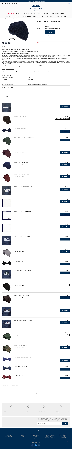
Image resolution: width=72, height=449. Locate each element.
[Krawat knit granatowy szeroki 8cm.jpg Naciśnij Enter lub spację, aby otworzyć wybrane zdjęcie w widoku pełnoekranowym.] (18, 31)
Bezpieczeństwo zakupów (50, 437)
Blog (36, 436)
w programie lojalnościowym (55, 28)
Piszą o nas (36, 438)
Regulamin (50, 434)
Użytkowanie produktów (22, 434)
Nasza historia (63, 436)
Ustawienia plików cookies (50, 435)
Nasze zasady (63, 437)
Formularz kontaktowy (63, 435)
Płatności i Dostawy (36, 435)
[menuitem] (11, 13)
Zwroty (22, 435)
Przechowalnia (8, 435)
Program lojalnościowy (8, 436)
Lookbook (36, 437)
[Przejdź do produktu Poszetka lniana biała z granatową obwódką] (36, 398)
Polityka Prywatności (50, 436)
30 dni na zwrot (61, 409)
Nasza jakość (63, 438)
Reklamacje (22, 436)
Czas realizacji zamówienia (36, 434)
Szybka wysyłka (10, 409)
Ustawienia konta (8, 434)
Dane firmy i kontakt (63, 434)
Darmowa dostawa (27, 409)
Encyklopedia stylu (36, 442)
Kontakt (44, 409)
